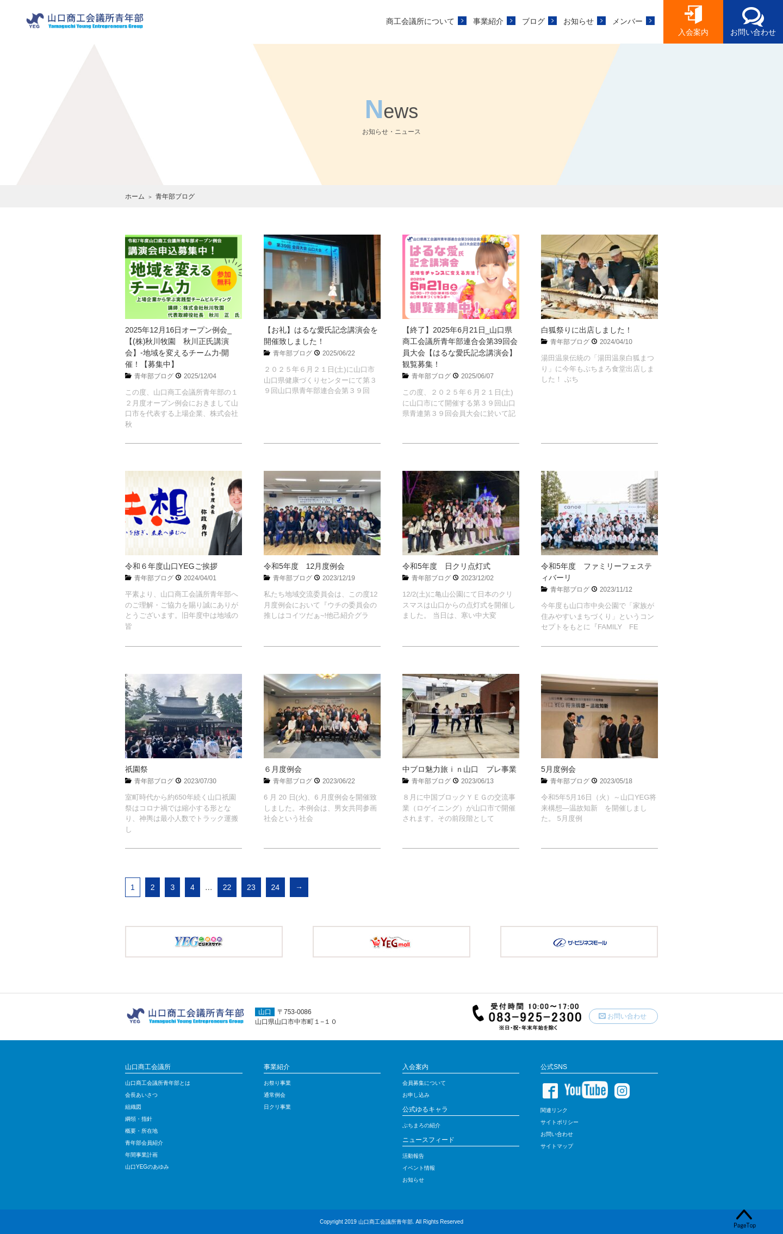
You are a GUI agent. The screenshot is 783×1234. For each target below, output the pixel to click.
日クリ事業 (277, 1107)
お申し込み (416, 1095)
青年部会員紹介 (144, 1143)
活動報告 (413, 1156)
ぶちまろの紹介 (421, 1125)
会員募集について (424, 1083)
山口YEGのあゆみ (147, 1167)
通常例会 (274, 1095)
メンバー (627, 21)
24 (275, 887)
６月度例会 (283, 769)
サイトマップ (556, 1146)
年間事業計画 (141, 1155)
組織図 (133, 1107)
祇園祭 (136, 769)
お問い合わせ (753, 32)
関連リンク (554, 1110)
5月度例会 (558, 769)
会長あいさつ (141, 1095)
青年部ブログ (153, 376)
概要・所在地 (141, 1131)
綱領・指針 (138, 1119)
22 (227, 887)
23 (251, 887)
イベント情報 (418, 1168)
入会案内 (693, 32)
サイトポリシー (559, 1122)
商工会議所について (420, 21)
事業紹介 (488, 21)
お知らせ (578, 21)
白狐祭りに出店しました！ (586, 330)
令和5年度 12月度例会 (304, 566)
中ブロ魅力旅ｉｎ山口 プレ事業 (459, 769)
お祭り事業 (277, 1083)
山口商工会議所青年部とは (157, 1083)
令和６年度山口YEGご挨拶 (171, 566)
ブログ (533, 21)
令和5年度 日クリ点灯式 (446, 566)
